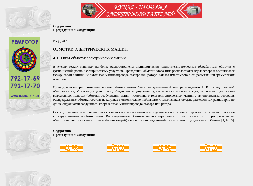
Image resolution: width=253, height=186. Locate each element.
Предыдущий (63, 30)
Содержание (62, 26)
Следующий (85, 30)
